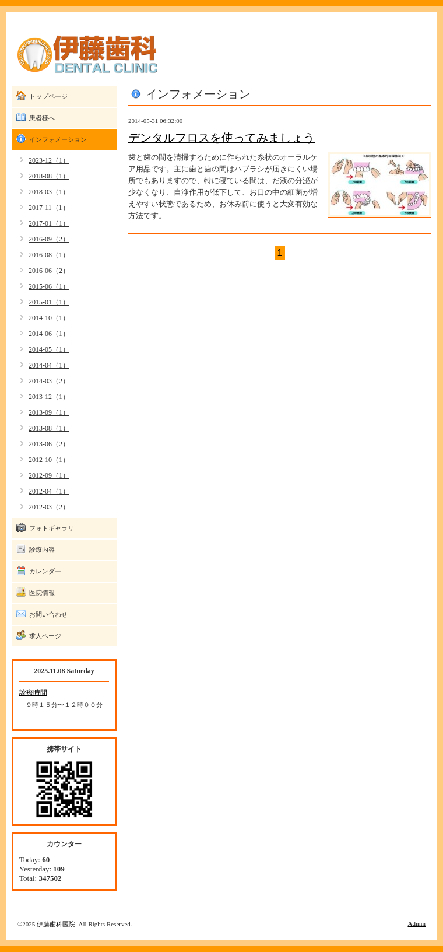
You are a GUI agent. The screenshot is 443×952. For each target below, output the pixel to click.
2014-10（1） (49, 318)
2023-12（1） (49, 160)
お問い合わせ (48, 614)
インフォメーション (58, 139)
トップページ (48, 96)
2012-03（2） (49, 507)
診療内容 (42, 549)
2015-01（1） (49, 302)
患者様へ (42, 117)
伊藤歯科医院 (56, 924)
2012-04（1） (49, 491)
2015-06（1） (49, 286)
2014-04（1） (49, 365)
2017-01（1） (49, 223)
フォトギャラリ (51, 527)
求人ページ (45, 635)
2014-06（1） (49, 334)
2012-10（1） (49, 460)
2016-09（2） (49, 239)
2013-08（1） (49, 428)
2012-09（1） (49, 475)
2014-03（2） (49, 381)
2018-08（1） (49, 176)
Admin (416, 923)
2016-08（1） (49, 255)
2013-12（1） (49, 397)
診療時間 (33, 692)
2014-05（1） (49, 349)
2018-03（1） (49, 192)
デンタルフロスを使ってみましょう (221, 137)
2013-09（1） (49, 412)
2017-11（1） (49, 208)
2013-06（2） (49, 444)
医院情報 (42, 592)
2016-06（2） (49, 271)
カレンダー (45, 571)
